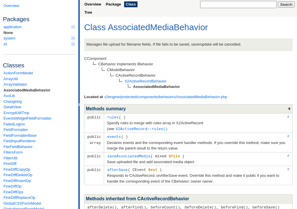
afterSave (117, 168)
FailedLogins (14, 124)
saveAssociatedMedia (128, 155)
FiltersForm (13, 152)
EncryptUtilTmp (16, 113)
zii (39, 44)
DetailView (12, 107)
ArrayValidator (15, 84)
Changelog (12, 101)
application (39, 27)
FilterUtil (10, 158)
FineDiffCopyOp (16, 169)
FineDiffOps (13, 192)
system (39, 38)
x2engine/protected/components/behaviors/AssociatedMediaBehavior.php (165, 97)
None (8, 32)
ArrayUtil (10, 79)
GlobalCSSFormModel (22, 203)
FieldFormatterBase (20, 135)
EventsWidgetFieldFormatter (27, 118)
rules (113, 117)
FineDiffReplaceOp (19, 197)
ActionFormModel (18, 73)
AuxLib (9, 95)
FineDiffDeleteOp (17, 175)
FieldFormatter (15, 129)
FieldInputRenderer (19, 141)
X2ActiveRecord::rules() (142, 128)
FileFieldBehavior (17, 147)
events (114, 135)
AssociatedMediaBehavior (26, 90)
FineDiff (10, 163)
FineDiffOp (12, 186)
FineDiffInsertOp (17, 181)
